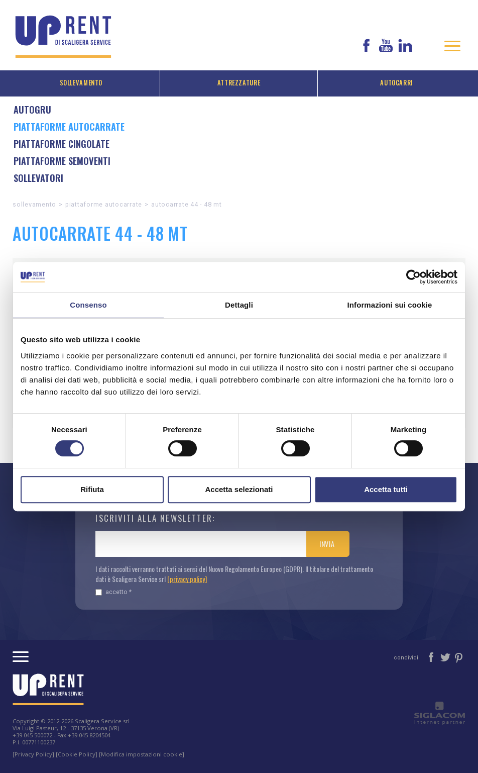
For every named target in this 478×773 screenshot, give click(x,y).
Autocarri (396, 82)
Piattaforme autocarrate (103, 204)
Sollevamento (81, 82)
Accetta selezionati (239, 489)
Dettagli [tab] (239, 305)
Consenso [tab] (88, 305)
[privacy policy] (187, 578)
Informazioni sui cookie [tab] (389, 305)
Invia (327, 543)
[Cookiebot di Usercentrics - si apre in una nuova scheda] (413, 276)
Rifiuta (92, 489)
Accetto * (113, 592)
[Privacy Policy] (33, 754)
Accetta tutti (386, 489)
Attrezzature (239, 82)
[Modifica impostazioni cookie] (141, 754)
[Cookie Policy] (76, 754)
